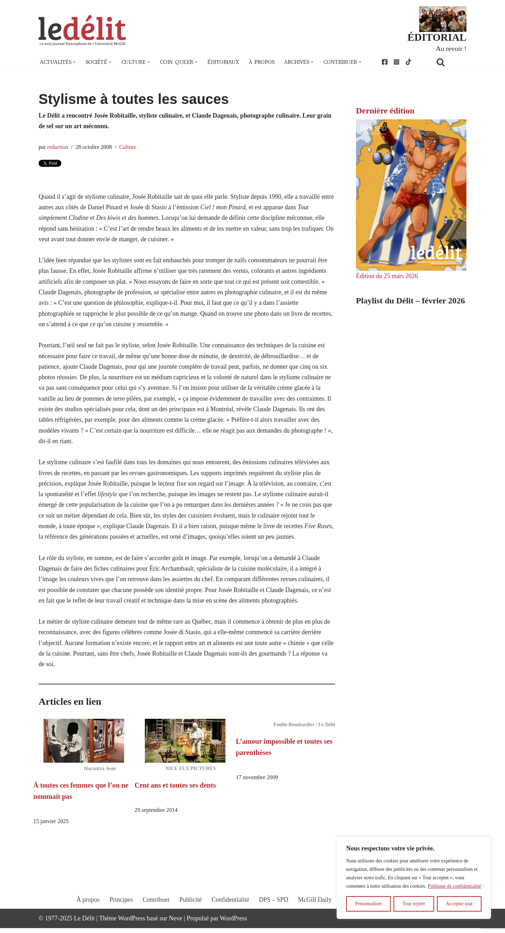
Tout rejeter (413, 903)
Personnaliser (368, 903)
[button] (74, 62)
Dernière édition (385, 110)
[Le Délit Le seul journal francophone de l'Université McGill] (82, 30)
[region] (414, 878)
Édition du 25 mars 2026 (387, 276)
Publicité (190, 910)
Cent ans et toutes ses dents (175, 790)
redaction (57, 147)
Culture (128, 147)
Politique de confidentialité (454, 886)
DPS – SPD (273, 910)
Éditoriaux (224, 62)
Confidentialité (230, 910)
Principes (120, 910)
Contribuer (155, 910)
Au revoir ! (451, 48)
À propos (263, 62)
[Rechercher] (449, 62)
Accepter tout (459, 903)
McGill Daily (315, 910)
